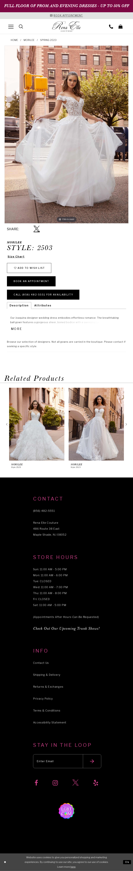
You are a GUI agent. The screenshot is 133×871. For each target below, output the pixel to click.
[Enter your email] (67, 761)
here (73, 866)
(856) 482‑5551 (44, 511)
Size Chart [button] (16, 256)
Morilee (29, 40)
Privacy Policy (43, 698)
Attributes (42, 305)
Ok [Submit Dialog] (127, 862)
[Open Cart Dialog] (120, 26)
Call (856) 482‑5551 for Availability (43, 294)
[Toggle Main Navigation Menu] (11, 26)
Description (19, 305)
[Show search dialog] (21, 26)
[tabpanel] (66, 134)
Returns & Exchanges (48, 686)
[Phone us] (111, 26)
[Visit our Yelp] (95, 783)
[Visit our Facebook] (36, 783)
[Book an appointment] (66, 15)
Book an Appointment (31, 281)
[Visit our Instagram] (55, 783)
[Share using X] (37, 229)
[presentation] (36, 424)
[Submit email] (92, 761)
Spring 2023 (48, 40)
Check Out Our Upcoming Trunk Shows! (66, 629)
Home (14, 40)
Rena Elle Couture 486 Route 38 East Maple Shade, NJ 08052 (49, 528)
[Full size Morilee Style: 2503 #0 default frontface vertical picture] (66, 134)
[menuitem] (11, 26)
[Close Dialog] (5, 862)
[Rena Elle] (66, 26)
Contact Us (41, 663)
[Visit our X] (75, 783)
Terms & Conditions (46, 710)
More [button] (16, 329)
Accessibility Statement (49, 722)
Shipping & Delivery (46, 675)
